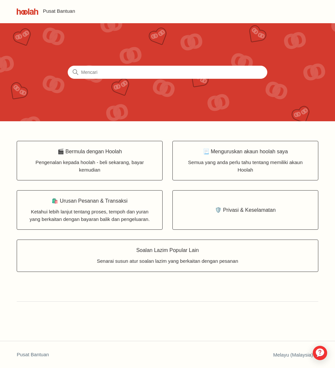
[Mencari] (167, 72)
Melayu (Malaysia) (295, 355)
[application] (320, 353)
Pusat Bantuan (33, 354)
